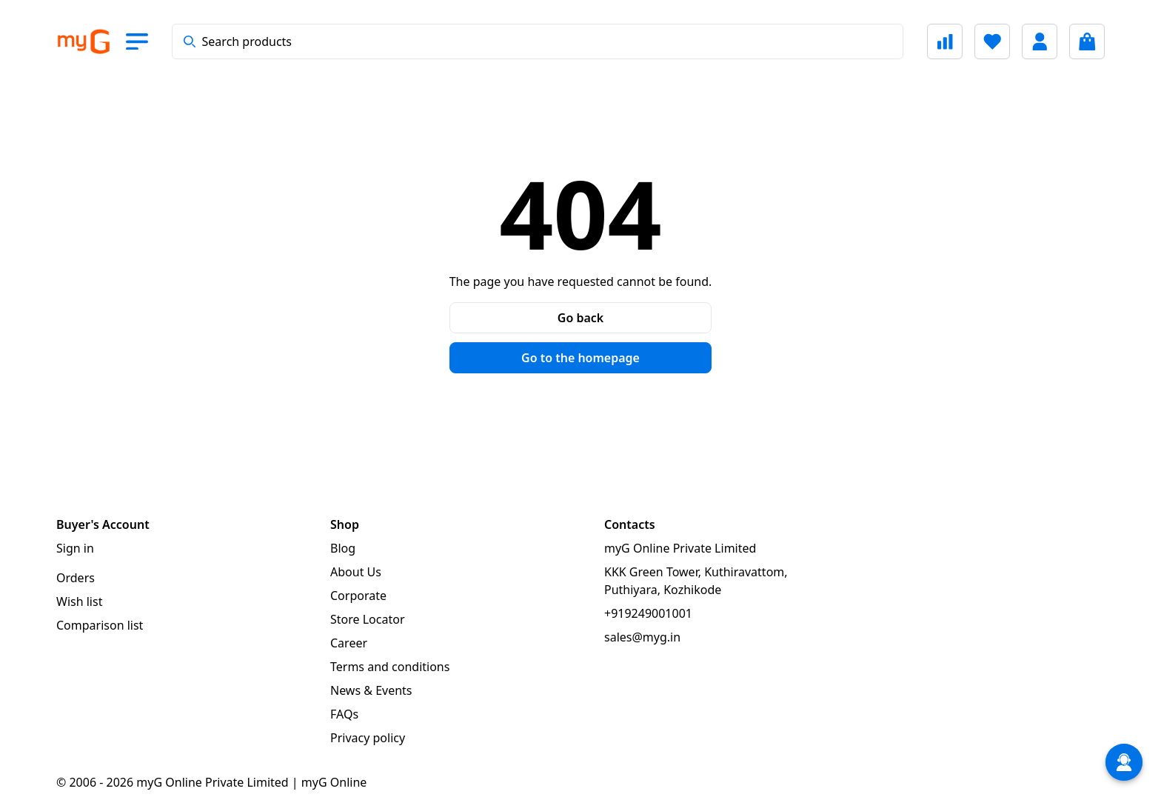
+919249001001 (648, 613)
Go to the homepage (580, 358)
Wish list (79, 601)
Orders (75, 578)
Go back (580, 318)
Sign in (75, 548)
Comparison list (99, 625)
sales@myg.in (642, 637)
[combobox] (537, 41)
